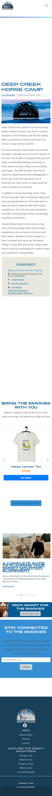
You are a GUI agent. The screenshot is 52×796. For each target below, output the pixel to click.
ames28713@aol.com (19, 283)
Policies (26, 739)
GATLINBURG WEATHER (26, 687)
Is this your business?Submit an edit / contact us (20, 291)
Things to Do (26, 755)
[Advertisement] (26, 54)
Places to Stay (26, 763)
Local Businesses (26, 772)
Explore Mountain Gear (26, 503)
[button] (48, 460)
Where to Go (26, 759)
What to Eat (26, 768)
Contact (26, 743)
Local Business (8, 95)
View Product (26, 477)
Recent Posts (26, 734)
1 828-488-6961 (17, 279)
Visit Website (16, 287)
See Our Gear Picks (30, 613)
